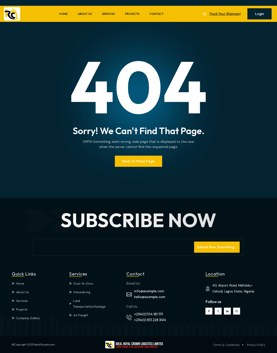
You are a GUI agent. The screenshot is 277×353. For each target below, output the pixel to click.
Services (20, 301)
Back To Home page (138, 161)
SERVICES (108, 14)
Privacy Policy (256, 345)
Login (259, 14)
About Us (20, 292)
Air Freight (78, 315)
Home (18, 283)
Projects (20, 309)
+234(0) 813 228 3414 (150, 320)
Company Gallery (26, 318)
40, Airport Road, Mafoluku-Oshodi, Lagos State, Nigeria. (233, 288)
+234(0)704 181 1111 (148, 314)
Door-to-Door (81, 283)
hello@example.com (149, 297)
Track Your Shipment (225, 14)
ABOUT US (85, 14)
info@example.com (149, 291)
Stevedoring (79, 292)
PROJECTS (132, 14)
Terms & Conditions (226, 345)
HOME (63, 14)
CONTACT (156, 14)
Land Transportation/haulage (87, 303)
